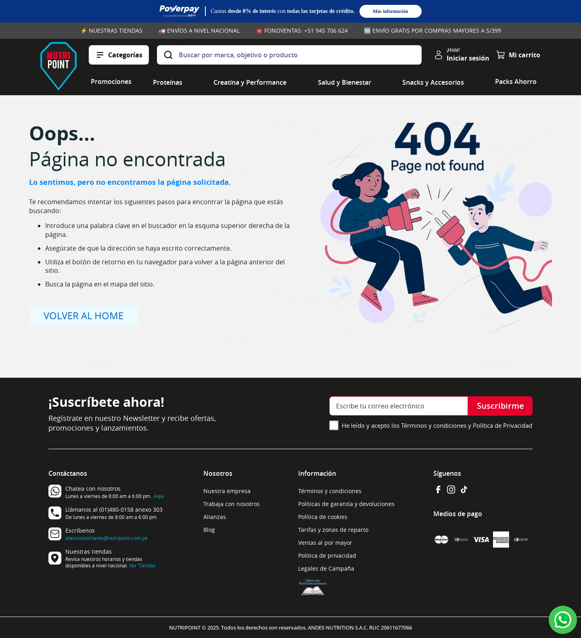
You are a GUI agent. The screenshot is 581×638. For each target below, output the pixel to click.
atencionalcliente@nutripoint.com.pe (106, 538)
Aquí (159, 496)
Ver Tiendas (142, 565)
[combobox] (289, 55)
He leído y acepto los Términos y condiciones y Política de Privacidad (437, 425)
